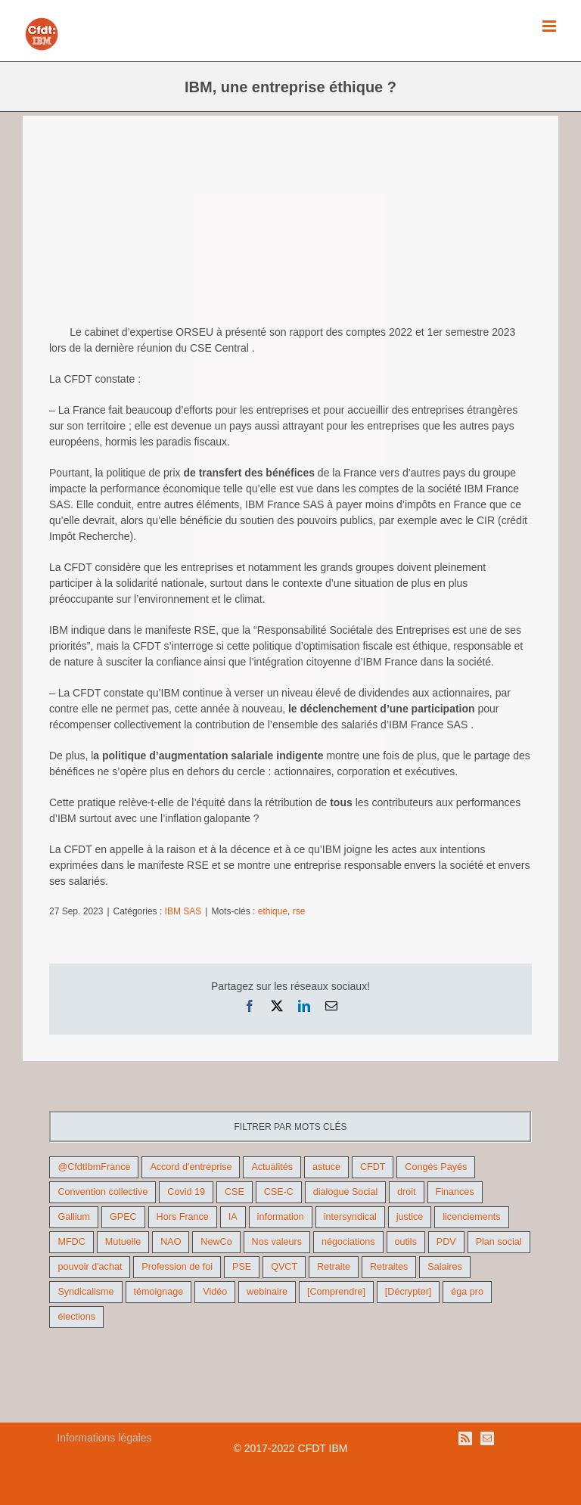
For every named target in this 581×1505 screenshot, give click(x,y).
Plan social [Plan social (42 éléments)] (499, 1242)
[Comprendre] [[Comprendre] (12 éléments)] (336, 1291)
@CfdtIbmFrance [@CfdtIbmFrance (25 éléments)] (93, 1167)
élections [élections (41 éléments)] (76, 1316)
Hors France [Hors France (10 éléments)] (183, 1217)
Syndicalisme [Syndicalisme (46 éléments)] (85, 1291)
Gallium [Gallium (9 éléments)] (73, 1217)
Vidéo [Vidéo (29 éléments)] (215, 1291)
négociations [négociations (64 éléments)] (348, 1242)
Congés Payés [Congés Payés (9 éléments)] (436, 1167)
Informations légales (104, 1438)
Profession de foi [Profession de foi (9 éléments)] (177, 1266)
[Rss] (465, 1438)
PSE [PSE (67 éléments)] (241, 1266)
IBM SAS (183, 911)
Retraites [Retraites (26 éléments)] (389, 1266)
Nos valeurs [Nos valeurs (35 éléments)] (277, 1242)
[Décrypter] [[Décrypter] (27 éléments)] (408, 1291)
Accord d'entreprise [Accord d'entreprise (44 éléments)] (190, 1167)
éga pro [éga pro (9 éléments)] (467, 1291)
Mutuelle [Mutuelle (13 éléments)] (123, 1242)
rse (299, 911)
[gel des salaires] (290, 226)
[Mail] (487, 1438)
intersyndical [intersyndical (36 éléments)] (350, 1217)
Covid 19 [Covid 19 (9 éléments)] (186, 1192)
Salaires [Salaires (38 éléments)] (444, 1266)
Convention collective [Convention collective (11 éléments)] (102, 1192)
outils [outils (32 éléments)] (406, 1242)
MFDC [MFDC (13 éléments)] (71, 1242)
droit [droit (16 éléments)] (406, 1192)
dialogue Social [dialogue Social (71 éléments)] (345, 1192)
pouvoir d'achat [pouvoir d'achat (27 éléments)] (89, 1266)
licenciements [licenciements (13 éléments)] (471, 1217)
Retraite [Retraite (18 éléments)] (333, 1266)
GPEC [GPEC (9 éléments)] (123, 1217)
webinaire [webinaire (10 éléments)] (267, 1291)
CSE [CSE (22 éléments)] (234, 1192)
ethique (272, 911)
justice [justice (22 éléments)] (410, 1217)
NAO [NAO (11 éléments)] (170, 1242)
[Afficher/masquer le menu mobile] (550, 26)
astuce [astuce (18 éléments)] (326, 1167)
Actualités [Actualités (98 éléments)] (272, 1167)
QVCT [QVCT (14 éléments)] (284, 1266)
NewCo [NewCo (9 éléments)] (215, 1242)
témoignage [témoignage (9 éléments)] (159, 1291)
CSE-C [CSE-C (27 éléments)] (279, 1192)
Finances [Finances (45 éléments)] (455, 1192)
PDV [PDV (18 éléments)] (446, 1242)
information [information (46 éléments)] (280, 1217)
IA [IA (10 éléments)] (233, 1217)
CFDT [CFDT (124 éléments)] (373, 1167)
